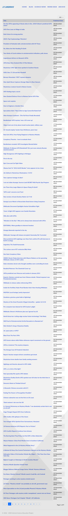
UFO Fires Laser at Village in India (14, 29)
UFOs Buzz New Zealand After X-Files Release (17, 63)
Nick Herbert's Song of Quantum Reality (16, 326)
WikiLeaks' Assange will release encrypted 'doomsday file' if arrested (24, 235)
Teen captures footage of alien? (13, 177)
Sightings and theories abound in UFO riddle (17, 364)
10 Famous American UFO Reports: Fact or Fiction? (19, 426)
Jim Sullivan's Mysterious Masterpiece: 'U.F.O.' (17, 173)
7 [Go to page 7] (27, 504)
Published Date (58, 20)
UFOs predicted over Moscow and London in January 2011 (21, 273)
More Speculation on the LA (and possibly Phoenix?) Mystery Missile (24, 488)
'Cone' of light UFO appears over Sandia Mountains (19, 211)
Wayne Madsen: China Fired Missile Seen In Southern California (23, 440)
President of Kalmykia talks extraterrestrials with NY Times (21, 44)
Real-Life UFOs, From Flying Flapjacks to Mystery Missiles (21, 134)
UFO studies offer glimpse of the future (15, 417)
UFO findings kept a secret (11, 91)
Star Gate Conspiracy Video (12, 254)
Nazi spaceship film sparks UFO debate (15, 373)
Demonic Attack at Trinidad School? (14, 383)
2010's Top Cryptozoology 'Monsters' (15, 39)
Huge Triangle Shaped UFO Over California (16, 412)
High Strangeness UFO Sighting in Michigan (17, 154)
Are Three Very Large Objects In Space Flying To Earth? (20, 187)
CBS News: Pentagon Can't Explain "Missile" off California (21, 498)
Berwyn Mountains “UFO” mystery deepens (17, 77)
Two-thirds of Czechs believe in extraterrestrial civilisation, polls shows (25, 53)
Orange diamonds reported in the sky (15, 230)
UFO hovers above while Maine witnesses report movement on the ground (26, 340)
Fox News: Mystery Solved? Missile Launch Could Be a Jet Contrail (24, 474)
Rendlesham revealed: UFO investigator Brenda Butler (20, 144)
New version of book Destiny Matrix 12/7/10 (17, 197)
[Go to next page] (36, 504)
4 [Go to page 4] (18, 504)
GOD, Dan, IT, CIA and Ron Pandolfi (14, 72)
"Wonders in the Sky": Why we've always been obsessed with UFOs (24, 220)
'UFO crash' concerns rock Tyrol (13, 192)
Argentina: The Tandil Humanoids (13, 244)
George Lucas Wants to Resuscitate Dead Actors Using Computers (24, 201)
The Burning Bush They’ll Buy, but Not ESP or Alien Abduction (22, 436)
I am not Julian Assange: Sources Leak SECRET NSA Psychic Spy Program (26, 182)
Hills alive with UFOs (10, 216)
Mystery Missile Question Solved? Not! (15, 464)
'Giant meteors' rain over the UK (13, 402)
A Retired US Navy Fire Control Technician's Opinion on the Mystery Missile (27, 450)
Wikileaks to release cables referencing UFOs (17, 283)
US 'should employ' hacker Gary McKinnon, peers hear (20, 130)
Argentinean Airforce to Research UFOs (15, 58)
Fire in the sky (7, 158)
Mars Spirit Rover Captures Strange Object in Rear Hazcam (21, 82)
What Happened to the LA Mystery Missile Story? (19, 445)
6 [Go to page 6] (24, 504)
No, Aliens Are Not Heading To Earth (14, 48)
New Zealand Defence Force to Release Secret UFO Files (21, 96)
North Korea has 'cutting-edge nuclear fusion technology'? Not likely (24, 316)
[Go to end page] (39, 504)
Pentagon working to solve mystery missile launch (19, 479)
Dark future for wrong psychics (13, 34)
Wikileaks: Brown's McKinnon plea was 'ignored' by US (20, 311)
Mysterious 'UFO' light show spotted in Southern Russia (20, 67)
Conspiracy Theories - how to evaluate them (17, 139)
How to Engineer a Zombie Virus (13, 106)
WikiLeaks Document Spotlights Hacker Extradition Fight (21, 206)
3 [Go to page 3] (15, 504)
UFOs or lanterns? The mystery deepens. (16, 345)
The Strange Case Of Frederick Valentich (16, 350)
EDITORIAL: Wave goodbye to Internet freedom (18, 225)
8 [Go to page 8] (30, 504)
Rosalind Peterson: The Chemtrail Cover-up (16, 268)
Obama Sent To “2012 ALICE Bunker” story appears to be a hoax (23, 168)
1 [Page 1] (9, 504)
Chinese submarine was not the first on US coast (18, 397)
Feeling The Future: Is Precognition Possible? (17, 393)
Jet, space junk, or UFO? (11, 330)
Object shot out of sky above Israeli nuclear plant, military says (22, 125)
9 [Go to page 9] (33, 504)
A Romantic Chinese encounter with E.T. (15, 388)
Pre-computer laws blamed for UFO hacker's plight (19, 307)
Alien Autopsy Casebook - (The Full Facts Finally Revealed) (21, 115)
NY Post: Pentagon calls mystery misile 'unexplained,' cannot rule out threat (27, 493)
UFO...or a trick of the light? (12, 369)
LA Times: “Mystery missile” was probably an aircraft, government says (25, 483)
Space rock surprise (9, 101)
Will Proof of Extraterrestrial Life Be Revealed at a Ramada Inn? (23, 321)
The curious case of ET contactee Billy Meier (17, 249)
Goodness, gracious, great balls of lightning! (17, 297)
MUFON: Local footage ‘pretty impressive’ (16, 292)
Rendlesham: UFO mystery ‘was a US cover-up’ (18, 120)
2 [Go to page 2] (12, 504)
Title (4, 20)
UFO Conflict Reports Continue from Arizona (17, 431)
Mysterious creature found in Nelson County (17, 87)
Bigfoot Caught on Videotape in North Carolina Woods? (20, 460)
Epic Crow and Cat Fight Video (13, 163)
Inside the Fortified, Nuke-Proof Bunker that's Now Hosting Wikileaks (25, 287)
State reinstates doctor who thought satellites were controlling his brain (25, 264)
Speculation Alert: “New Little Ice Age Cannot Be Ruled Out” (22, 110)
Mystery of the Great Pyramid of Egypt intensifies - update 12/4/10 (24, 302)
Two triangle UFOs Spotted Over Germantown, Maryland (21, 421)
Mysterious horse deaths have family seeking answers (20, 359)
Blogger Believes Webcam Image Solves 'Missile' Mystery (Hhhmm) (24, 469)
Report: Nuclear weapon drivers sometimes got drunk (20, 354)
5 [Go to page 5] (21, 504)
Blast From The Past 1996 (11, 335)
